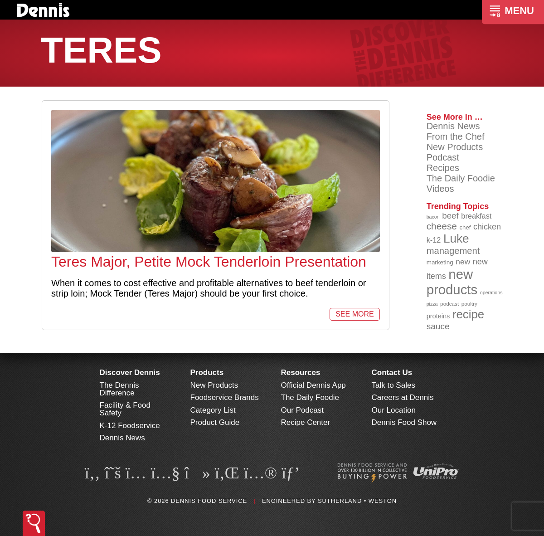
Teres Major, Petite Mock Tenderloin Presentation (208, 261)
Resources (301, 372)
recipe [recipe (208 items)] (468, 314)
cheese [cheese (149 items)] (442, 226)
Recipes (443, 168)
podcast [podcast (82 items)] (449, 304)
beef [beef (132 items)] (450, 215)
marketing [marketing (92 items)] (440, 262)
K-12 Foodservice (130, 425)
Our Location (394, 410)
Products (207, 372)
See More (354, 314)
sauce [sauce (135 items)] (438, 326)
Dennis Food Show (404, 422)
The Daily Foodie (461, 178)
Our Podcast (302, 410)
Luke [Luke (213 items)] (456, 238)
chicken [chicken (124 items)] (487, 226)
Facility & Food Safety (125, 409)
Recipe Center (305, 422)
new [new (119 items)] (463, 261)
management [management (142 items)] (453, 251)
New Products (455, 147)
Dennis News (453, 126)
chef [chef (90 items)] (465, 227)
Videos (440, 189)
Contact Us (392, 372)
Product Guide (215, 422)
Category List (213, 410)
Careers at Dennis (403, 397)
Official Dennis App (313, 385)
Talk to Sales (393, 385)
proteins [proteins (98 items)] (438, 316)
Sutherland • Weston (357, 500)
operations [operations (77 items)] (491, 292)
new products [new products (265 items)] (452, 282)
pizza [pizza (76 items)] (432, 304)
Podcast (443, 157)
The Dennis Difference (119, 389)
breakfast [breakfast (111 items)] (476, 216)
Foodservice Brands (224, 397)
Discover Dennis (130, 372)
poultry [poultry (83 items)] (469, 304)
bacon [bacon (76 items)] (433, 216)
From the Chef (456, 136)
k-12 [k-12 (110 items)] (434, 240)
